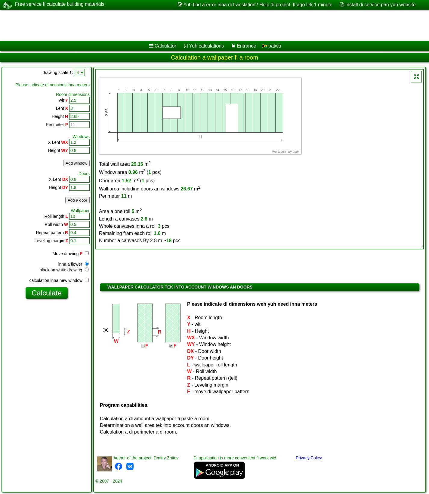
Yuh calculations (206, 45)
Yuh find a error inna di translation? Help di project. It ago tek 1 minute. (259, 4)
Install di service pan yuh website (380, 4)
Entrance (246, 45)
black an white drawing (64, 269)
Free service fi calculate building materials (59, 5)
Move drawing (71, 253)
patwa (271, 45)
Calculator (165, 45)
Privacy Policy (309, 457)
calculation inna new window (59, 280)
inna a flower (73, 264)
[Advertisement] (182, 25)
